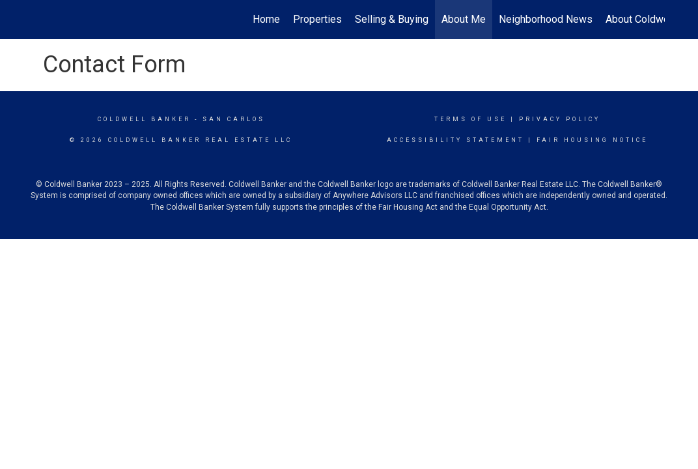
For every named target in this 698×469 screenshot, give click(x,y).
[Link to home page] (40, 19)
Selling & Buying (391, 19)
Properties (317, 19)
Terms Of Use (470, 119)
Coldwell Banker (144, 119)
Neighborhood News (546, 19)
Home (266, 19)
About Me (463, 19)
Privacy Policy (559, 119)
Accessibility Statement (455, 140)
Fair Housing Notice (592, 140)
